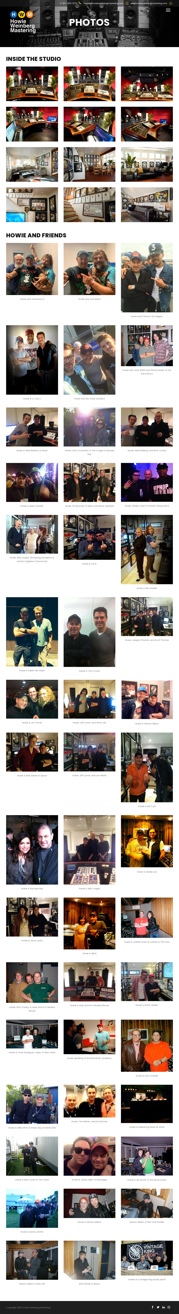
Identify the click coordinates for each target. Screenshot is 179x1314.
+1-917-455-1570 (70, 3)
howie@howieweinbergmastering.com (106, 3)
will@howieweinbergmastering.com (151, 3)
